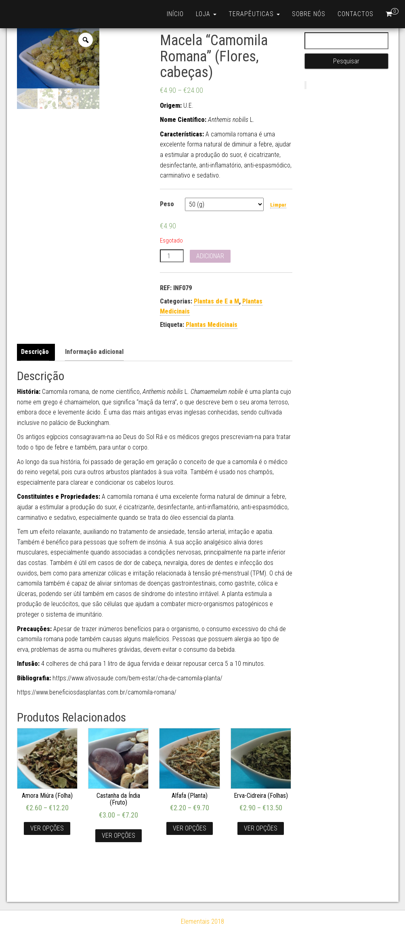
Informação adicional (94, 352)
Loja (206, 14)
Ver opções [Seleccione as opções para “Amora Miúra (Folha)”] (47, 828)
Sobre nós (308, 14)
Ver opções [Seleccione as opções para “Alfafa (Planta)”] (189, 828)
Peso (167, 204)
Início (175, 14)
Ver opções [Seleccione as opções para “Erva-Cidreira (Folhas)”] (260, 828)
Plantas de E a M (216, 301)
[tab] (37, 352)
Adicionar (210, 256)
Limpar (278, 205)
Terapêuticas (254, 14)
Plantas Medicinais (211, 324)
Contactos (356, 14)
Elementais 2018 (202, 921)
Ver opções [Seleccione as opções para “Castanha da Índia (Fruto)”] (118, 835)
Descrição (35, 352)
